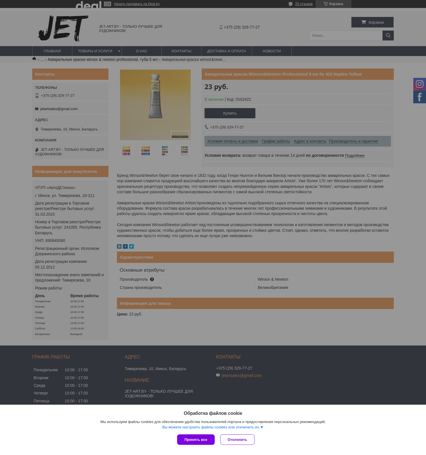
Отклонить (237, 439)
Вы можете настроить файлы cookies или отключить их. (211, 427)
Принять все (195, 439)
